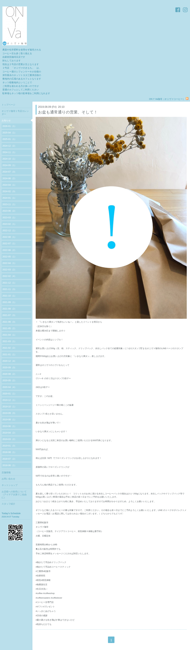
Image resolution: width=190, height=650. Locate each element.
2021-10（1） (9, 295)
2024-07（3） (9, 171)
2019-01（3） (9, 445)
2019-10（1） (9, 406)
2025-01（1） (9, 139)
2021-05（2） (9, 328)
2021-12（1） (9, 282)
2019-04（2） (9, 432)
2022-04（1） (9, 263)
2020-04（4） (9, 387)
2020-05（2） (9, 380)
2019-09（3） (9, 413)
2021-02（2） (9, 348)
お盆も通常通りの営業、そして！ (68, 112)
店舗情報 (6, 472)
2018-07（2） (9, 459)
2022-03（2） (9, 269)
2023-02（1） (9, 224)
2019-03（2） (9, 439)
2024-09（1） (9, 165)
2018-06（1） (9, 465)
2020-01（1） (9, 393)
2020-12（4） (9, 361)
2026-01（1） (9, 126)
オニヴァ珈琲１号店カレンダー (15, 112)
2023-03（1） (9, 217)
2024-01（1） (9, 198)
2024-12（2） (9, 145)
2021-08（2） (9, 308)
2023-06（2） (9, 211)
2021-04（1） (9, 335)
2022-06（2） (9, 250)
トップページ (8, 104)
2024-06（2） (9, 178)
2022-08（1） (9, 237)
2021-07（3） (9, 315)
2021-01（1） (9, 354)
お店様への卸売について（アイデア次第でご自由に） (14, 494)
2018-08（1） (9, 452)
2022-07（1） (9, 243)
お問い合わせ (8, 478)
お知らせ (6, 120)
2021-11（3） (9, 289)
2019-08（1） (9, 419)
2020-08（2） (9, 374)
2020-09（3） (9, 367)
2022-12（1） (9, 230)
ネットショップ (10, 485)
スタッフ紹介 (8, 503)
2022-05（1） (9, 256)
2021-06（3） (9, 322)
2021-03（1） (9, 341)
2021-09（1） (9, 302)
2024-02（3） (9, 191)
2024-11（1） (9, 152)
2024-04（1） (9, 185)
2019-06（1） (9, 426)
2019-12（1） (9, 400)
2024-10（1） (9, 158)
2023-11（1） (9, 204)
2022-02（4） (9, 276)
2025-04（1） (9, 132)
